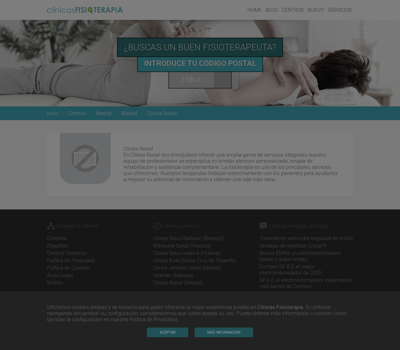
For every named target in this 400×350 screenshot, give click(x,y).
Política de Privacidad (153, 345)
